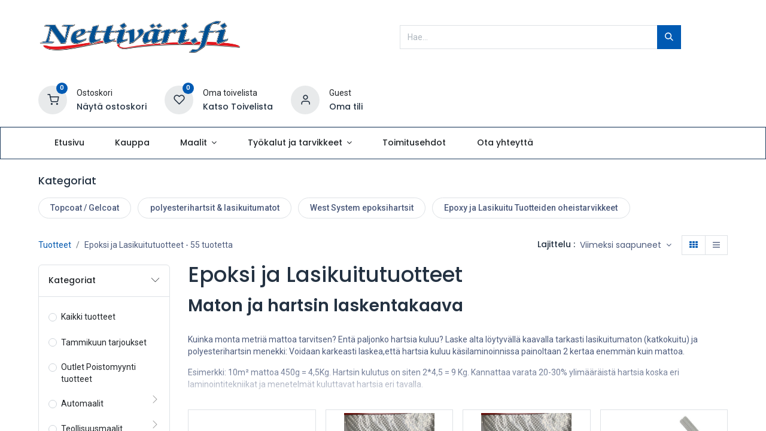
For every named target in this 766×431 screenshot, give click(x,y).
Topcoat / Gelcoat (84, 208)
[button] (625, 245)
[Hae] (669, 37)
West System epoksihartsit (362, 208)
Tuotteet (54, 245)
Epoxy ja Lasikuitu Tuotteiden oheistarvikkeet (531, 208)
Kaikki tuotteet (88, 316)
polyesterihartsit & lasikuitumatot (214, 208)
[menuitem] (69, 143)
